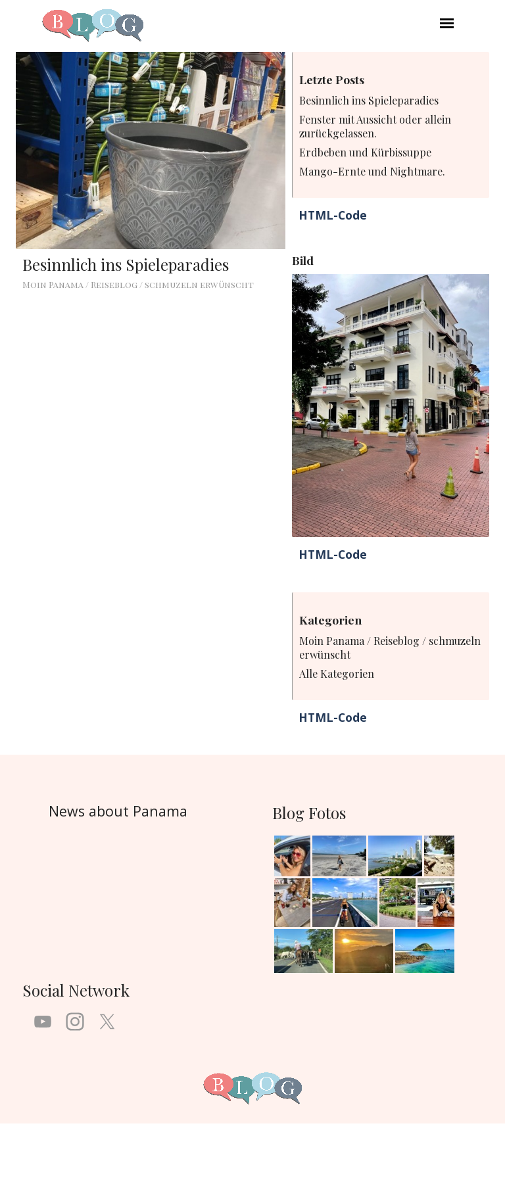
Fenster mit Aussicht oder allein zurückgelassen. (375, 126)
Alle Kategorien (336, 673)
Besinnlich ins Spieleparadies (125, 264)
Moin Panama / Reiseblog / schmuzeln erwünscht (138, 284)
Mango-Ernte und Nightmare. (372, 171)
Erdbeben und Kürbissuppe (365, 152)
